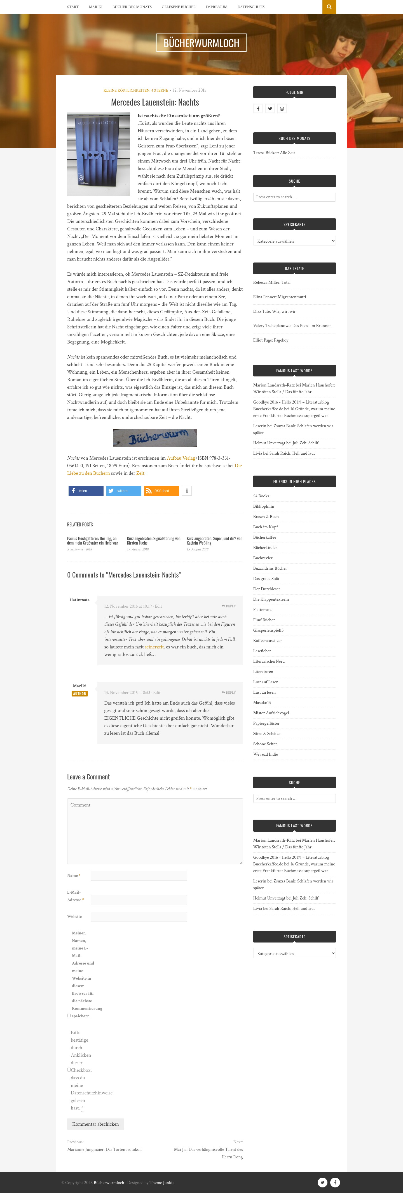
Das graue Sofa (266, 579)
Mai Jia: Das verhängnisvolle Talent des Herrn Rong (208, 1153)
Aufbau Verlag (181, 458)
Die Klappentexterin (271, 599)
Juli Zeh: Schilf (305, 443)
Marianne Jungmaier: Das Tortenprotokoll (104, 1150)
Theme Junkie (161, 1183)
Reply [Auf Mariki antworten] (229, 693)
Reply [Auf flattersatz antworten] (229, 606)
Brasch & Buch (266, 517)
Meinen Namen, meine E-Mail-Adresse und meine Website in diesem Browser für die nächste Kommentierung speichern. (83, 974)
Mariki (96, 6)
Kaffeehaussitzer (267, 641)
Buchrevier (263, 558)
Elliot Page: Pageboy (271, 340)
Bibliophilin (263, 506)
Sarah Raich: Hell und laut (292, 453)
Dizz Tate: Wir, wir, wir (274, 311)
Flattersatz (262, 610)
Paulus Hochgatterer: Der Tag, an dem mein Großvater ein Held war (92, 540)
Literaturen (263, 672)
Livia (257, 453)
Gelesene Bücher (179, 6)
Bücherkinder (265, 548)
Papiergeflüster (266, 723)
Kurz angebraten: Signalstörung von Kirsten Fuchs (154, 540)
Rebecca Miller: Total (271, 282)
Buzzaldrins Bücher (270, 568)
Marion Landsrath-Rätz (274, 385)
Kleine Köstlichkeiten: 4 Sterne (136, 90)
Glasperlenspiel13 (268, 630)
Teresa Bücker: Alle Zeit (274, 153)
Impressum (217, 6)
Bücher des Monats (132, 6)
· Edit (157, 606)
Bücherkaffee (264, 537)
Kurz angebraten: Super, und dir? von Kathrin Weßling (214, 540)
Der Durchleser (266, 589)
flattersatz (80, 600)
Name (73, 875)
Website (74, 916)
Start (73, 6)
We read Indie (265, 754)
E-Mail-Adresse (75, 896)
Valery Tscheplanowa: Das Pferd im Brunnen (292, 326)
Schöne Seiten (265, 744)
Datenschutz (251, 6)
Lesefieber (262, 651)
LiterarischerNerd (269, 661)
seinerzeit (154, 647)
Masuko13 (262, 703)
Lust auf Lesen (265, 682)
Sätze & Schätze (266, 734)
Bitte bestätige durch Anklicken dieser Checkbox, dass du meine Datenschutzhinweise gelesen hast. (82, 1070)
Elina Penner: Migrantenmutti (279, 297)
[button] (86, 491)
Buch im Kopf (265, 527)
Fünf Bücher (264, 620)
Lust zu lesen (264, 692)
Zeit (140, 473)
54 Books (261, 496)
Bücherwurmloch (109, 1183)
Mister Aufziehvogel (271, 713)
